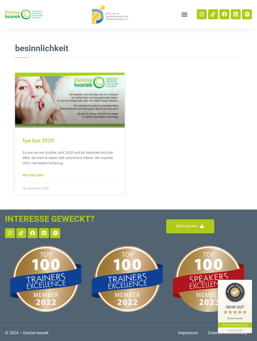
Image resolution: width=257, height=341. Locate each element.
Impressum (188, 332)
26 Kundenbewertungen (235, 325)
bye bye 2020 (38, 141)
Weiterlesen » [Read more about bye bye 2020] (34, 175)
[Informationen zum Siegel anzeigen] (235, 330)
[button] (184, 14)
